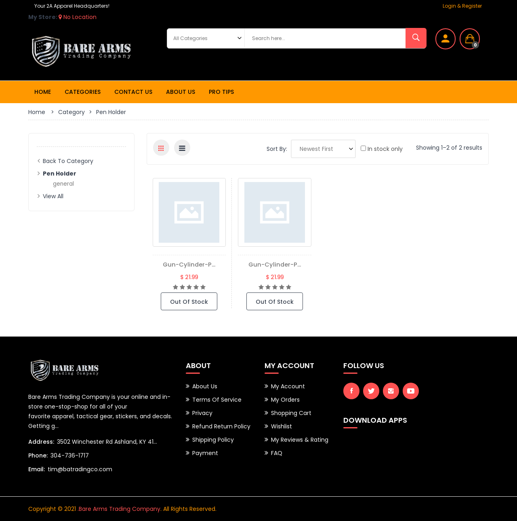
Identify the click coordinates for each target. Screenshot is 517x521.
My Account (288, 386)
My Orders (285, 400)
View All (53, 196)
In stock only (382, 149)
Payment (205, 453)
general (63, 184)
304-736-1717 (69, 455)
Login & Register (462, 5)
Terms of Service (217, 400)
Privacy (202, 413)
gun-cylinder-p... (189, 264)
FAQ (276, 453)
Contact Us (133, 92)
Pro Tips (221, 92)
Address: (41, 442)
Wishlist (281, 426)
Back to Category (68, 161)
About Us (180, 92)
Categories (83, 92)
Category (71, 112)
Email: (36, 469)
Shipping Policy (213, 440)
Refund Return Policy (221, 426)
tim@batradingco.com (80, 469)
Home (42, 92)
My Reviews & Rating (299, 440)
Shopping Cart (291, 413)
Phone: (38, 455)
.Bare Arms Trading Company (119, 509)
